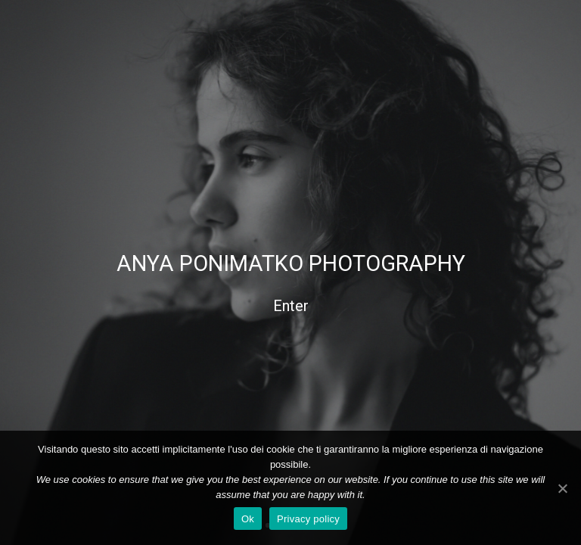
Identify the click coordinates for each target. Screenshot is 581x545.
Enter (291, 306)
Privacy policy (308, 519)
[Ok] (562, 488)
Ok (247, 519)
